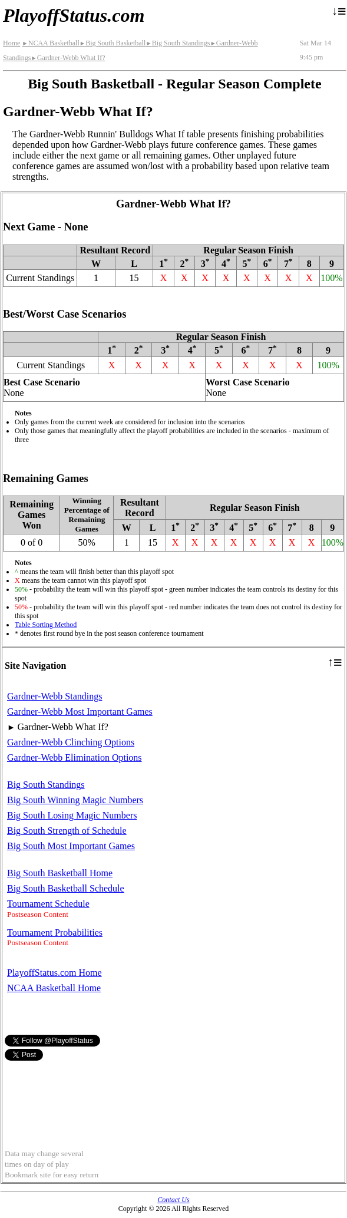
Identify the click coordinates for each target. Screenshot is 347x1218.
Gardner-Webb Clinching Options (70, 742)
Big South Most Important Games (71, 846)
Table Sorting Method (46, 624)
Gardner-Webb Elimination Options (74, 757)
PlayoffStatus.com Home (54, 973)
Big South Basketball (113, 43)
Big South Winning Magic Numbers (75, 800)
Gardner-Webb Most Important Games (80, 712)
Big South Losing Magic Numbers (72, 815)
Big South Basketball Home (60, 873)
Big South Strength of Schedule (67, 831)
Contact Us (173, 1200)
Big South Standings (178, 43)
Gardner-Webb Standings (54, 696)
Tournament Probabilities (55, 932)
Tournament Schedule (48, 904)
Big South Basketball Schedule (65, 888)
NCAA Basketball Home (54, 988)
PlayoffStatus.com (73, 15)
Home (11, 43)
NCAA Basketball (50, 43)
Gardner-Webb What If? (68, 58)
